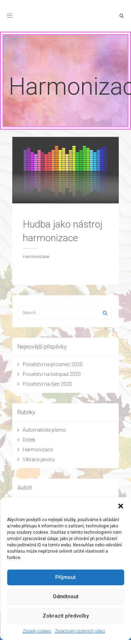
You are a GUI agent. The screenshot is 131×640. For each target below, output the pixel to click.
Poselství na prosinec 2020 (52, 364)
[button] (120, 506)
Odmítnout (66, 596)
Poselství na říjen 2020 (47, 384)
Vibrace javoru (38, 459)
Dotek (29, 440)
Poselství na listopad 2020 (52, 374)
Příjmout (65, 577)
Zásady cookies (37, 631)
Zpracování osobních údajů (80, 631)
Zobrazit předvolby (66, 616)
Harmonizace (38, 449)
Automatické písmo (44, 430)
